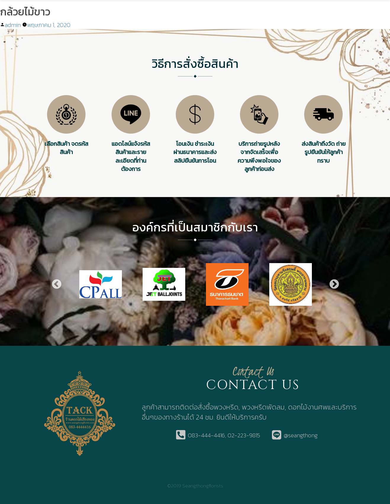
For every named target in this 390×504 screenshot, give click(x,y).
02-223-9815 (244, 435)
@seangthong (301, 435)
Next (334, 284)
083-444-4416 (206, 435)
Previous (56, 284)
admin (13, 24)
